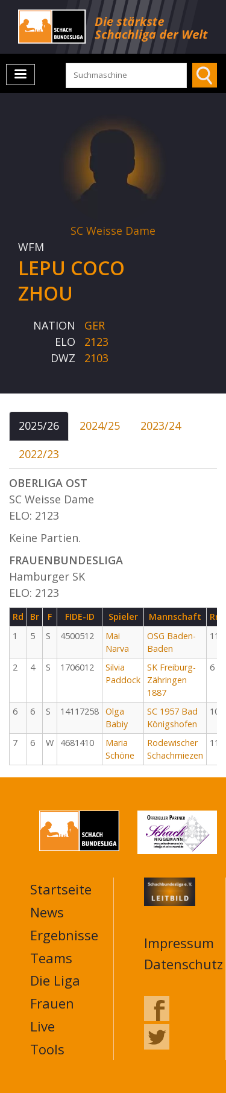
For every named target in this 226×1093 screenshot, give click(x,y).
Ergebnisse (64, 935)
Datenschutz (183, 964)
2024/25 (100, 425)
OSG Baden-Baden (171, 642)
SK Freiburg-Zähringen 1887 (171, 679)
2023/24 (160, 425)
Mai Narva (117, 642)
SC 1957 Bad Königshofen (172, 718)
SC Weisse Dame (113, 230)
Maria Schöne (119, 749)
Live (42, 1026)
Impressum (179, 943)
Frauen (52, 1003)
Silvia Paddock (122, 673)
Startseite (61, 889)
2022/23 (39, 454)
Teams (51, 958)
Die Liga (55, 980)
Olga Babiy (116, 718)
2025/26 (39, 425)
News (47, 912)
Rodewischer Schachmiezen (175, 749)
